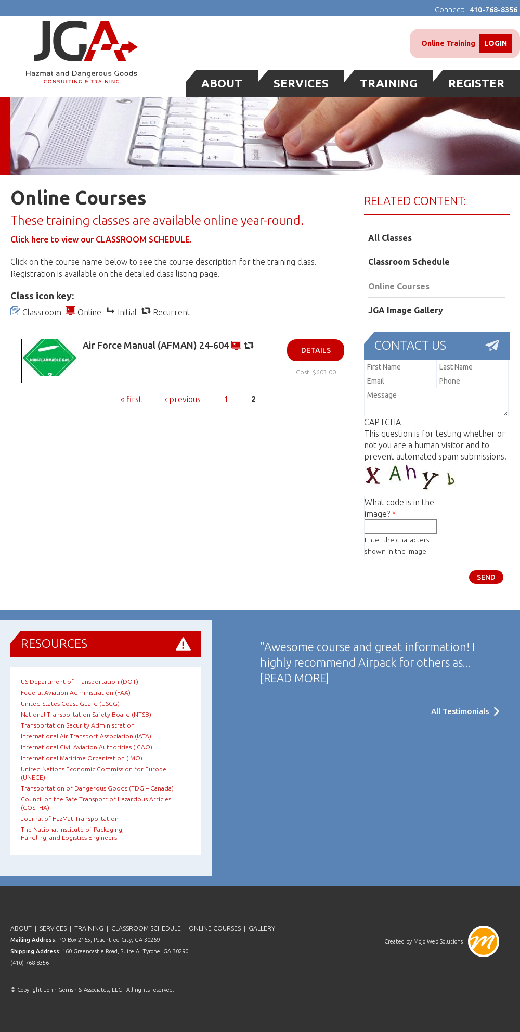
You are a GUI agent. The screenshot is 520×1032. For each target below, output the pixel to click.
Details (316, 350)
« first (131, 399)
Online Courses (399, 286)
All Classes (390, 238)
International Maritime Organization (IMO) (81, 758)
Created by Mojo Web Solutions (423, 941)
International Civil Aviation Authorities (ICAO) (86, 747)
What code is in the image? (399, 508)
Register (476, 83)
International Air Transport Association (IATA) (86, 736)
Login (495, 43)
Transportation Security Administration (78, 725)
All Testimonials (460, 711)
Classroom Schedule (409, 261)
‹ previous (183, 399)
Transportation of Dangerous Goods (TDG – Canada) (97, 788)
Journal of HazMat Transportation (70, 818)
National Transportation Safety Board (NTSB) (86, 714)
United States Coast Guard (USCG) (70, 703)
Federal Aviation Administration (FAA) (76, 692)
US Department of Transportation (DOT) (79, 681)
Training (388, 83)
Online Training (448, 43)
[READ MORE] (294, 677)
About (221, 83)
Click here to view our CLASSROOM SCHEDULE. (101, 239)
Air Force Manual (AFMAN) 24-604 (156, 345)
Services (301, 83)
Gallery (262, 928)
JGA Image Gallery (405, 310)
